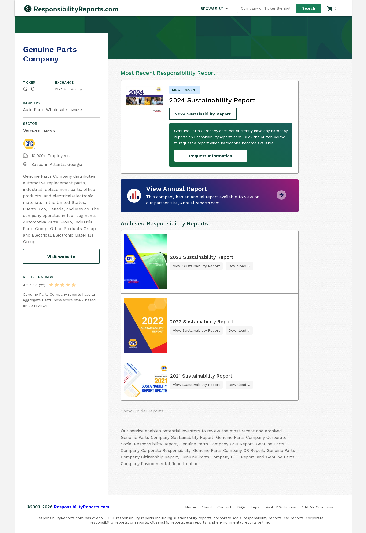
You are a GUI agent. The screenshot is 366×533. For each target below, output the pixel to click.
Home (190, 507)
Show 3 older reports (142, 410)
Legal (256, 507)
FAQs (241, 507)
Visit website (61, 256)
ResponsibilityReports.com (81, 506)
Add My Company (317, 507)
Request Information (210, 155)
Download (237, 266)
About (206, 507)
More (74, 89)
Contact (224, 507)
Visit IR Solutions (281, 507)
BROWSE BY (211, 8)
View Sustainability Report (196, 266)
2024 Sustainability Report (203, 114)
